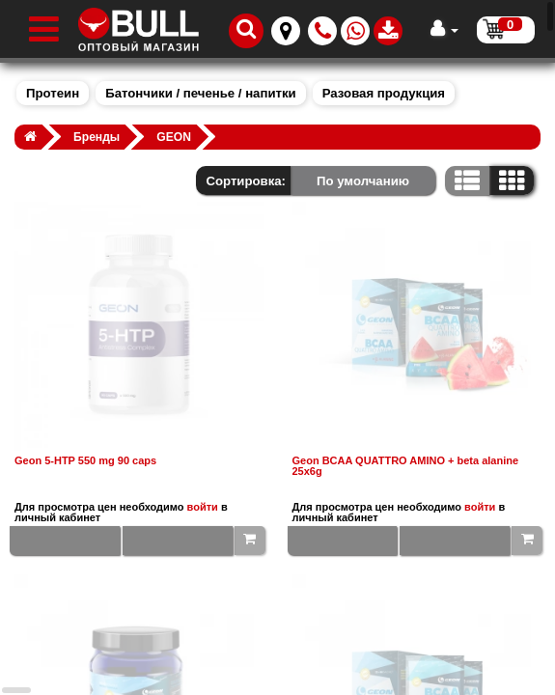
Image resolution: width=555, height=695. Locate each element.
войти (202, 507)
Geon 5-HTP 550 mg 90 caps (85, 461)
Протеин (52, 93)
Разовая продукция (383, 93)
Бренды (96, 137)
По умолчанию (363, 181)
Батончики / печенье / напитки (200, 93)
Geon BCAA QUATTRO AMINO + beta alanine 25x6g (405, 466)
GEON (173, 137)
